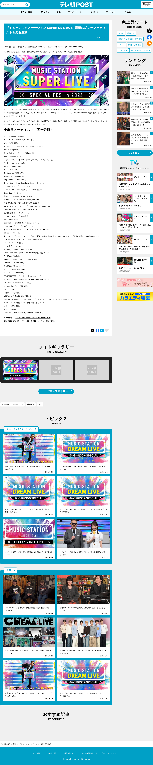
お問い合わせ (69, 753)
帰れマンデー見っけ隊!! (140, 50)
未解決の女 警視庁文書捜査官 (130, 39)
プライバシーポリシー (109, 753)
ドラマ (121, 33)
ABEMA (121, 45)
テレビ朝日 (35, 753)
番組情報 (30, 404)
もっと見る (134, 153)
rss (149, 43)
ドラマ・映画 (26, 12)
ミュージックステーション (12, 404)
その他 (128, 12)
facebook (149, 37)
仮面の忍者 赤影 (134, 45)
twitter (149, 31)
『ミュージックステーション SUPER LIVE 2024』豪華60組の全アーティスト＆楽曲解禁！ (38, 744)
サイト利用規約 (87, 753)
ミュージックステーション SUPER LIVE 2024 (32, 318)
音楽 (59, 12)
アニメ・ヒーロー (75, 12)
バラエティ (44, 12)
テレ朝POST (76, 4)
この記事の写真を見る (55, 391)
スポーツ (94, 12)
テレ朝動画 (52, 753)
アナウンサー (111, 12)
